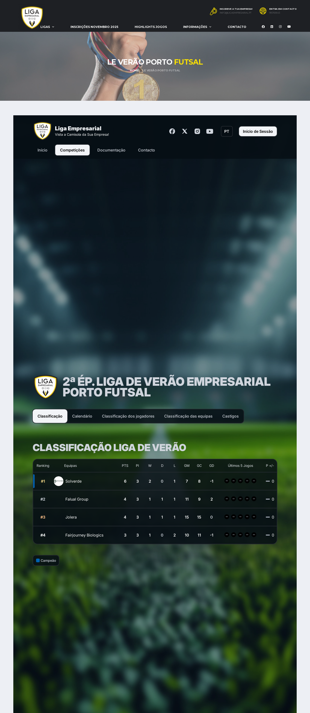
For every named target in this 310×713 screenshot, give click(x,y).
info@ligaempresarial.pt (235, 13)
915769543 (274, 13)
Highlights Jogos (151, 27)
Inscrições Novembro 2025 (94, 27)
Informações (195, 27)
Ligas (45, 27)
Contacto (237, 27)
